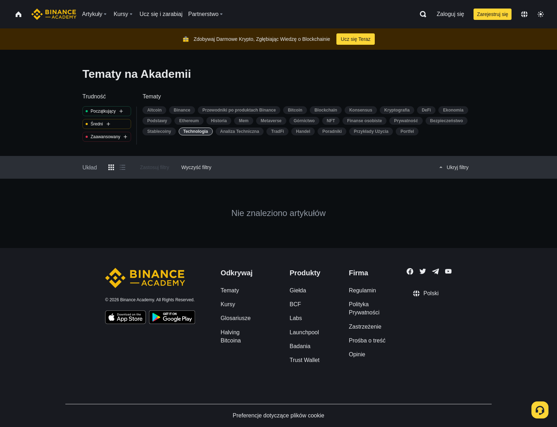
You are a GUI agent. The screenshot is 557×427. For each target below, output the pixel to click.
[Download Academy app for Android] (172, 318)
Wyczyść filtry (196, 167)
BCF (295, 304)
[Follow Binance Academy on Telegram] (435, 271)
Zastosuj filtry (154, 167)
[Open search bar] (421, 14)
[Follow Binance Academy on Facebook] (409, 271)
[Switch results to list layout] (122, 167)
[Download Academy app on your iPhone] (125, 318)
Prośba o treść (367, 340)
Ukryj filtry (453, 167)
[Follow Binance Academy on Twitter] (422, 271)
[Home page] (53, 14)
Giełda (298, 290)
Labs (296, 318)
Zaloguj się (450, 14)
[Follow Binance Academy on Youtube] (448, 271)
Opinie (357, 354)
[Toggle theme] (540, 14)
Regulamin (362, 290)
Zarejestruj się (492, 14)
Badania (300, 346)
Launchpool (304, 332)
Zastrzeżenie (365, 327)
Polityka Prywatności (364, 308)
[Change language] (524, 14)
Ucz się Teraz (356, 39)
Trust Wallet (304, 360)
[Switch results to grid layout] (111, 167)
